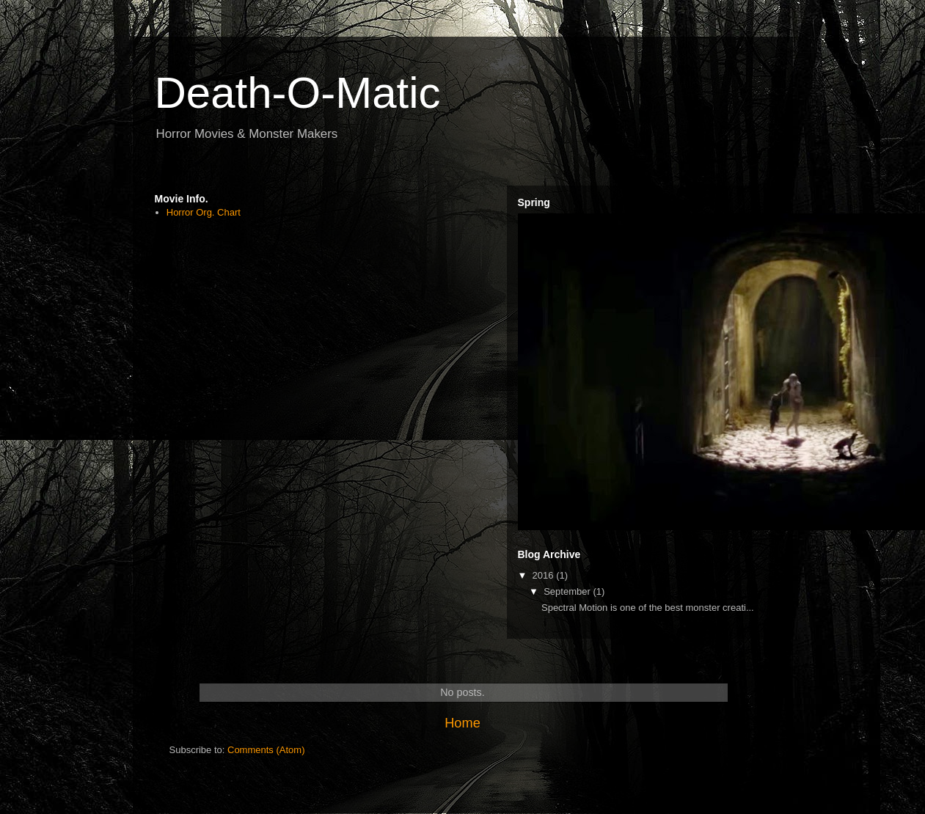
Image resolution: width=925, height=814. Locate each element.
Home (462, 723)
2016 (545, 575)
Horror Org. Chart (204, 212)
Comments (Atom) (265, 749)
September (568, 591)
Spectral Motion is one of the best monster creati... (647, 607)
